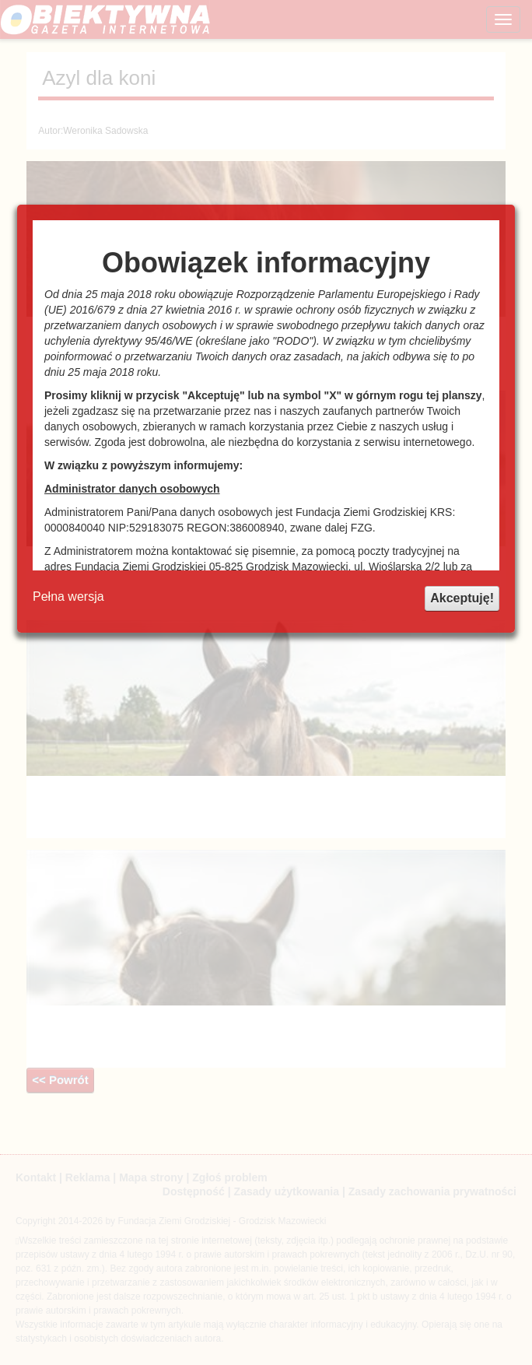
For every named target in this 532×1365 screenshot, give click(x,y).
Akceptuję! (462, 598)
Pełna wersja (68, 596)
